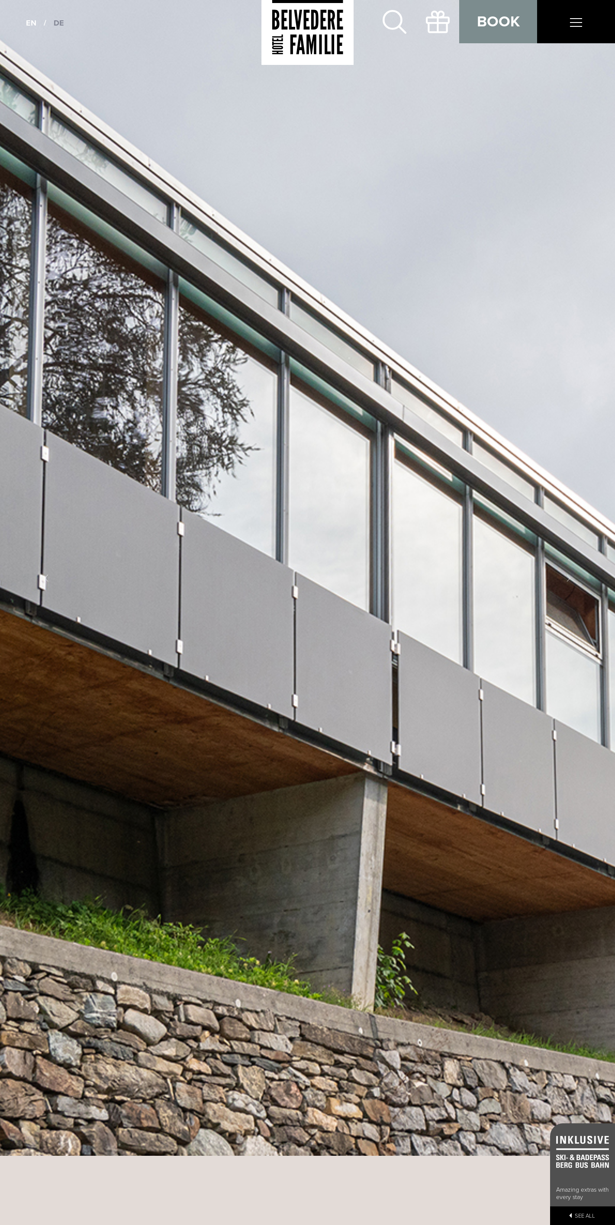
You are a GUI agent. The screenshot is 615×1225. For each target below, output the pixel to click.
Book (498, 22)
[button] (46, 578)
